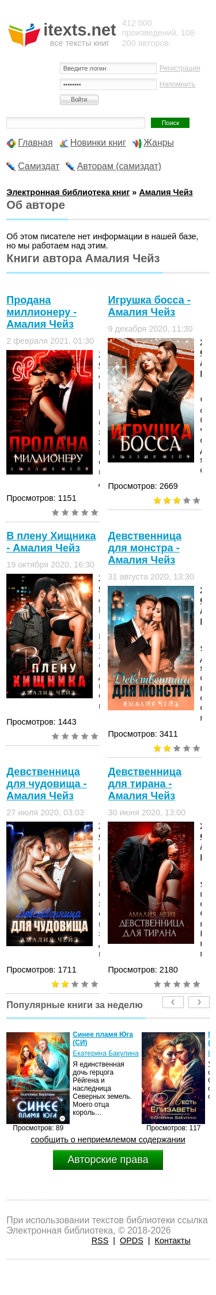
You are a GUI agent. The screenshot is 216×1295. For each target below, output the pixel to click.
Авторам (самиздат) (119, 166)
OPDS (131, 1240)
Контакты (173, 1240)
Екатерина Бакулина (106, 1053)
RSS (100, 1240)
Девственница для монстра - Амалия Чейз (144, 548)
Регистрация (180, 68)
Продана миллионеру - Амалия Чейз (41, 312)
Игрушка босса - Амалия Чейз (149, 306)
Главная (35, 142)
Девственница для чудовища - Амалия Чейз (46, 784)
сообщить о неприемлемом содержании (108, 1139)
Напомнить (177, 84)
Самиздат (38, 166)
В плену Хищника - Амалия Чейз (51, 542)
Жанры (158, 142)
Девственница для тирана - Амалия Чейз (144, 784)
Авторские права (107, 1159)
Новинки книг (98, 142)
